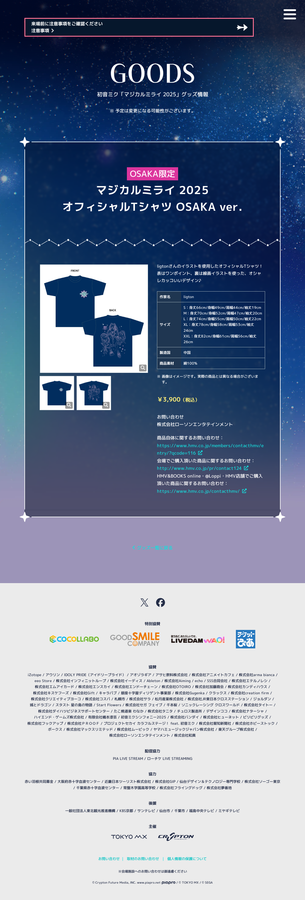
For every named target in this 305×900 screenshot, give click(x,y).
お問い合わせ (109, 858)
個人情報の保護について (187, 858)
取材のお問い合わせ (143, 858)
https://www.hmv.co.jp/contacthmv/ (202, 491)
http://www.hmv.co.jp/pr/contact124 (202, 468)
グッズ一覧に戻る (152, 548)
